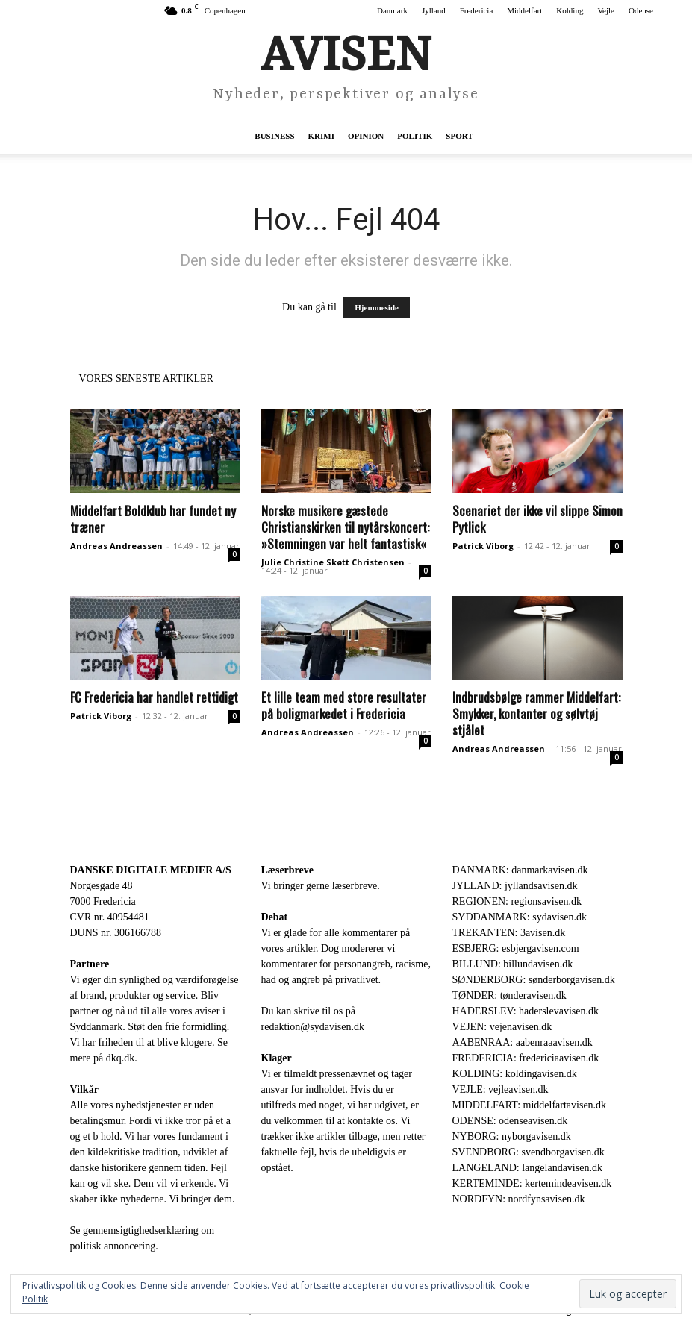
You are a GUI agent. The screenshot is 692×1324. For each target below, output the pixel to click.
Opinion (366, 135)
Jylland (434, 10)
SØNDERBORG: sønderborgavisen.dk (533, 979)
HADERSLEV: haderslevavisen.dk (525, 1011)
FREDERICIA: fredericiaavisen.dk (525, 1058)
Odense (641, 10)
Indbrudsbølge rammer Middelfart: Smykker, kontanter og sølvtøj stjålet (536, 713)
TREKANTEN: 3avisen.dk (509, 932)
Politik (414, 135)
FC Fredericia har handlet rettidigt (154, 697)
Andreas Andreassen (116, 545)
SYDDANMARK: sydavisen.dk (519, 917)
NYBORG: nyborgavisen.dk (511, 1136)
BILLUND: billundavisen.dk (512, 964)
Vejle (605, 10)
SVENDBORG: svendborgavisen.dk (528, 1152)
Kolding (569, 10)
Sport (459, 135)
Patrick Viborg (483, 545)
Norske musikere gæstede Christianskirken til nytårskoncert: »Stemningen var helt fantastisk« (345, 527)
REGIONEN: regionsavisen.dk (517, 901)
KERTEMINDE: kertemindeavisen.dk (532, 1183)
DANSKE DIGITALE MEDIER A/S (150, 870)
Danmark (392, 10)
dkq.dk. (121, 1058)
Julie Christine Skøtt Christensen (333, 562)
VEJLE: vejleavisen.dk (500, 1089)
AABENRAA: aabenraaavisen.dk (522, 1042)
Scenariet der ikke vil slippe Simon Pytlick (537, 518)
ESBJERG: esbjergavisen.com (515, 948)
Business (274, 135)
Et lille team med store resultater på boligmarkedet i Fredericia (343, 705)
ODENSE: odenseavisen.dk (510, 1120)
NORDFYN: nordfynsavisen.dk (518, 1199)
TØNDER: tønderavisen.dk (509, 995)
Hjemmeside (377, 307)
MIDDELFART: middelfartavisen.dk (529, 1105)
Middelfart (524, 10)
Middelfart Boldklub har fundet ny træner (153, 518)
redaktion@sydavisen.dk (312, 1026)
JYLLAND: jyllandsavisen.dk (515, 885)
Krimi (321, 135)
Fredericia (476, 10)
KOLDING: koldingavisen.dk (514, 1073)
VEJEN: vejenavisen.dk (502, 1026)
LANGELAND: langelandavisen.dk (527, 1167)
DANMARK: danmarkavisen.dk (520, 870)
